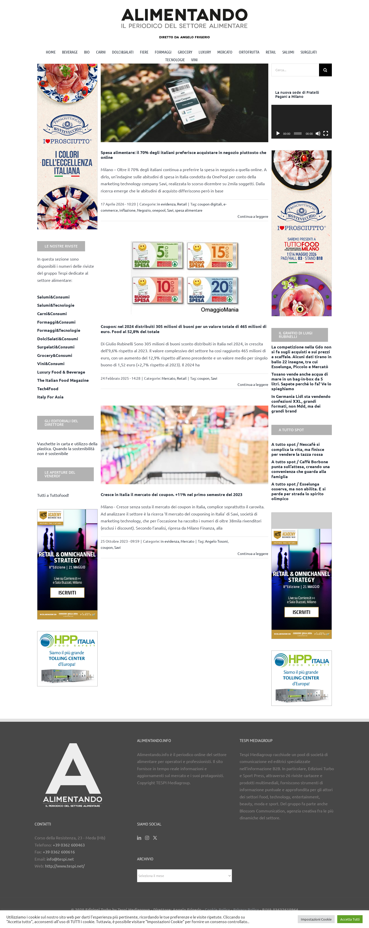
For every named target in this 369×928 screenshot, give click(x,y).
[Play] (278, 133)
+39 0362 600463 (69, 844)
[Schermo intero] (325, 133)
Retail (182, 204)
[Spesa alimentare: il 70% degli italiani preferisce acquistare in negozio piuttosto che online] (185, 103)
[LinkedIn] (139, 838)
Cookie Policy (217, 909)
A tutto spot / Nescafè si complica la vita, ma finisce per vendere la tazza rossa (297, 449)
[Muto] (318, 133)
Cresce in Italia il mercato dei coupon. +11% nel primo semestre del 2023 (171, 494)
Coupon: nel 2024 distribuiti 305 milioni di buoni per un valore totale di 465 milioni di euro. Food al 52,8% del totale (183, 329)
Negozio (144, 210)
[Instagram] (147, 838)
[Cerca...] (295, 70)
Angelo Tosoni (216, 541)
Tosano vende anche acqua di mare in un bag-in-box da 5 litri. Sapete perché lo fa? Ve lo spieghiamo (301, 381)
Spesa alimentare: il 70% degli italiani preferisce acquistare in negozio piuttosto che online (183, 155)
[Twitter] (155, 838)
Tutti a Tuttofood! (53, 495)
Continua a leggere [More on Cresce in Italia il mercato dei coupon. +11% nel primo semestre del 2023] (253, 553)
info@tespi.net (60, 858)
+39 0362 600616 (59, 851)
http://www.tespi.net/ (65, 865)
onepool (159, 210)
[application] (301, 122)
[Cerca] (325, 70)
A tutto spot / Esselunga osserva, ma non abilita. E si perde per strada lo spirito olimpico (298, 491)
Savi (170, 210)
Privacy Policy (246, 909)
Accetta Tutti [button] (350, 919)
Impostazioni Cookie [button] (316, 919)
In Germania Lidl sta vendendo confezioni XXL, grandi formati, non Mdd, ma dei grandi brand (301, 404)
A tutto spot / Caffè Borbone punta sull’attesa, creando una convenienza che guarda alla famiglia (300, 469)
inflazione (127, 210)
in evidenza (166, 204)
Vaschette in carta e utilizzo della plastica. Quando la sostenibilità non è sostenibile (67, 448)
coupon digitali (210, 204)
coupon (203, 378)
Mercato (168, 378)
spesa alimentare (188, 210)
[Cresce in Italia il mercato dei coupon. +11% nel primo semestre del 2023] (185, 445)
